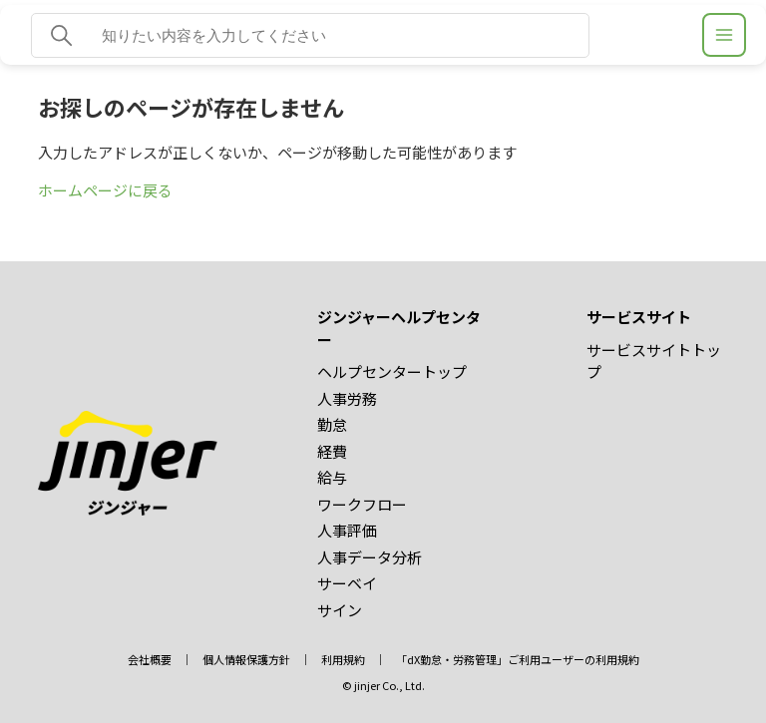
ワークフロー (362, 504)
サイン (339, 609)
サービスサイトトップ (653, 361)
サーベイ (347, 582)
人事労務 (347, 398)
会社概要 (150, 659)
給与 (332, 477)
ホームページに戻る (105, 190)
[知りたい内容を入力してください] (310, 35)
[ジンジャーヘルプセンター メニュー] (724, 35)
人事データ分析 (369, 556)
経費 (332, 451)
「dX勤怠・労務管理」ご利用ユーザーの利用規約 (517, 659)
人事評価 (347, 530)
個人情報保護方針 (246, 659)
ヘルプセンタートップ (392, 371)
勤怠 (332, 424)
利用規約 (343, 659)
